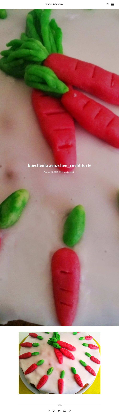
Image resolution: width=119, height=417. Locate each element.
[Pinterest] (53, 411)
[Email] (58, 411)
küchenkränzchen (54, 4)
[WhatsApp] (64, 411)
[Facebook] (49, 411)
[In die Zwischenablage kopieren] (69, 411)
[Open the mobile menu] (112, 4)
